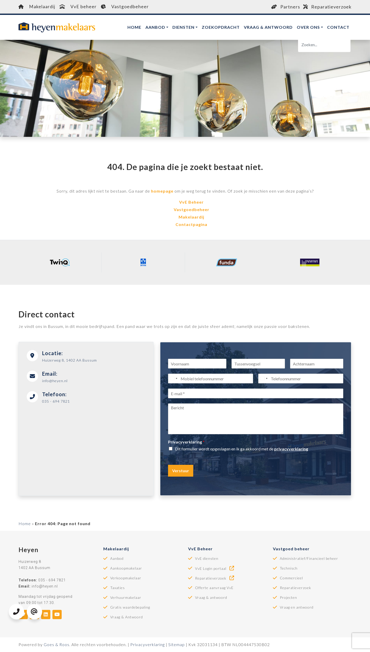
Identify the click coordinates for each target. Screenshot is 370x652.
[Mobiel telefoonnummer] (210, 379)
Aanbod (155, 27)
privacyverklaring (291, 448)
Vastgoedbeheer (125, 7)
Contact (338, 27)
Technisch (289, 568)
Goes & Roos (56, 644)
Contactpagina (191, 224)
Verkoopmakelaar (125, 578)
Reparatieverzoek (327, 7)
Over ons (308, 27)
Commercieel (291, 578)
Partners (285, 7)
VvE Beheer (191, 202)
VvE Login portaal (215, 568)
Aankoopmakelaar (126, 568)
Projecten (288, 598)
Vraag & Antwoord (126, 617)
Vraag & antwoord (268, 27)
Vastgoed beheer (291, 548)
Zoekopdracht (221, 27)
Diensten (183, 27)
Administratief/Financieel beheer (309, 559)
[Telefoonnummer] (300, 379)
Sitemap (176, 644)
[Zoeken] (324, 44)
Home (134, 27)
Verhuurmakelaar (125, 598)
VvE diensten (206, 559)
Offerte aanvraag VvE (214, 588)
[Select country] (173, 379)
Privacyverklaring (186, 442)
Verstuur (180, 470)
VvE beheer (78, 7)
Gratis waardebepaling (130, 607)
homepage (162, 190)
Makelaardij (36, 7)
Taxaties (117, 588)
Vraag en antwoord (296, 607)
